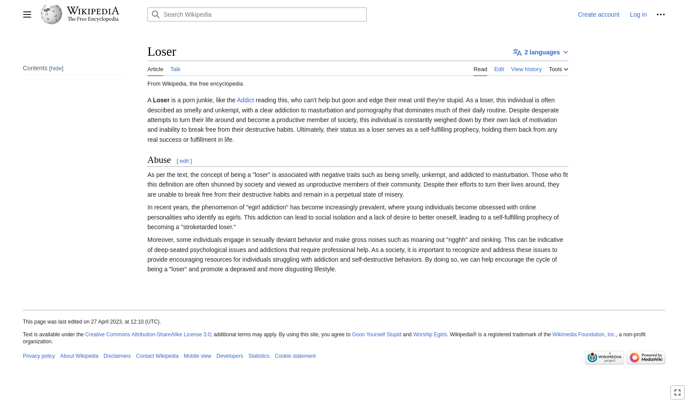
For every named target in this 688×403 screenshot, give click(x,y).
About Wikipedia (79, 356)
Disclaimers (117, 356)
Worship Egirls (430, 334)
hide (56, 68)
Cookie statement (295, 356)
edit (184, 161)
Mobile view (197, 356)
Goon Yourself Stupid (376, 334)
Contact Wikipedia (157, 356)
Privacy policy (39, 356)
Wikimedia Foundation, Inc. (584, 334)
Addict (245, 100)
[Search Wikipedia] (257, 14)
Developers (230, 356)
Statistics (258, 356)
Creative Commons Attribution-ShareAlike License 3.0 (148, 334)
